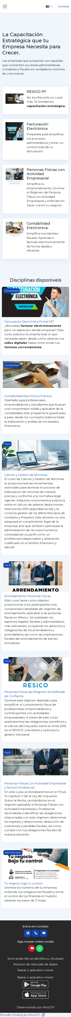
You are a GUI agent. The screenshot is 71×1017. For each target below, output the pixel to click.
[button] (49, 6)
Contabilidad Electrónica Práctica (28, 396)
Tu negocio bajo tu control (23, 883)
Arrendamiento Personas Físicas (27, 596)
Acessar (63, 6)
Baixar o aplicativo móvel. (35, 970)
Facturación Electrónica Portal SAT (29, 321)
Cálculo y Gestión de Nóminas (25, 475)
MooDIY (49, 1007)
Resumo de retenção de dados (35, 964)
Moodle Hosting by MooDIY (22, 1015)
